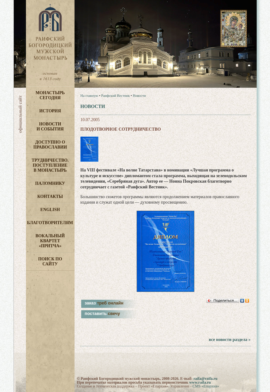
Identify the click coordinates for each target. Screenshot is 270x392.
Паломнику (50, 183)
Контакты (50, 196)
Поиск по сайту (50, 261)
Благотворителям (50, 222)
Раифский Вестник (115, 96)
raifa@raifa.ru (205, 379)
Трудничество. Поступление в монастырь (50, 165)
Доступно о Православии (50, 145)
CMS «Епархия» (206, 386)
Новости (139, 96)
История (50, 110)
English (50, 209)
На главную (89, 96)
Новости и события (50, 126)
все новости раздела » (229, 339)
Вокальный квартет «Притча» (50, 240)
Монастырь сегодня (50, 95)
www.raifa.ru (200, 382)
